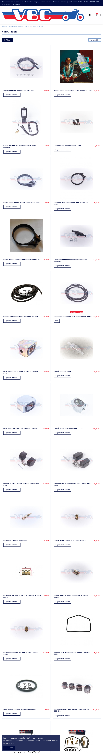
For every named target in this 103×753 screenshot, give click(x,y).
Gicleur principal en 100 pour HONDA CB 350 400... (71, 596)
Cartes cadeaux (46, 2)
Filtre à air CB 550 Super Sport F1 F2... (68, 428)
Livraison (56, 2)
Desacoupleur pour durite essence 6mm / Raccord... (70, 260)
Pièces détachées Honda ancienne (12, 2)
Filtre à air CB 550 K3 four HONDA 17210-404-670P (21, 372)
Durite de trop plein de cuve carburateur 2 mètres (73, 316)
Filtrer (7, 40)
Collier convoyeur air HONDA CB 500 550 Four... (21, 202)
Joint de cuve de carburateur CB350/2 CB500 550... (72, 653)
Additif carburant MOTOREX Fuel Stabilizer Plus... (73, 90)
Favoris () (6, 4)
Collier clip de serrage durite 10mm (67, 145)
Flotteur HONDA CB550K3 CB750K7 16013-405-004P (72, 484)
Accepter (9, 748)
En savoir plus (8, 743)
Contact (64, 2)
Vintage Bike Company (32, 2)
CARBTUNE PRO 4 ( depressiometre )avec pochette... (19, 146)
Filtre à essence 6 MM (62, 371)
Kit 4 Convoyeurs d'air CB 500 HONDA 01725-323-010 (72, 710)
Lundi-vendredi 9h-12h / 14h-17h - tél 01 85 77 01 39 (84, 2)
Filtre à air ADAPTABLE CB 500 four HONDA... (20, 428)
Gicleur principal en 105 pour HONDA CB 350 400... (20, 653)
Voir (56, 321)
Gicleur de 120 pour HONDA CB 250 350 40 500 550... (22, 596)
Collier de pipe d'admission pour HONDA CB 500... (71, 203)
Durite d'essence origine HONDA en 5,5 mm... (21, 316)
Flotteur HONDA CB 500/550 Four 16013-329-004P (21, 484)
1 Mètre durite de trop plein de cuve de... (18, 90)
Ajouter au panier (12, 95)
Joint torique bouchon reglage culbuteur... (19, 709)
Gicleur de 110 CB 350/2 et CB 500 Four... (70, 540)
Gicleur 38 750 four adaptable (15, 540)
